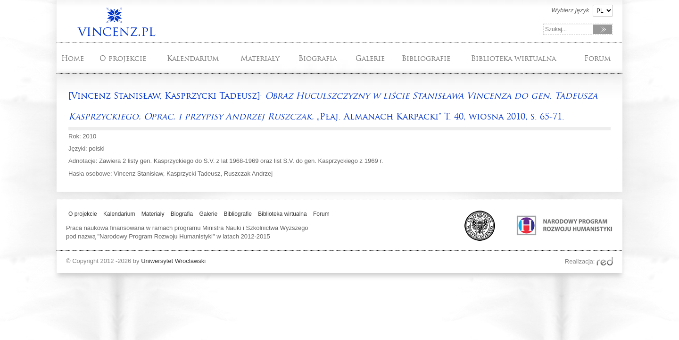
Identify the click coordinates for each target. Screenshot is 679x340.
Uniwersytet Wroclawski (173, 260)
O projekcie (122, 58)
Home (72, 58)
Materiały (260, 58)
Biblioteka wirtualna (513, 58)
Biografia (317, 58)
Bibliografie (426, 58)
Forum (597, 58)
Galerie (370, 58)
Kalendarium (193, 58)
